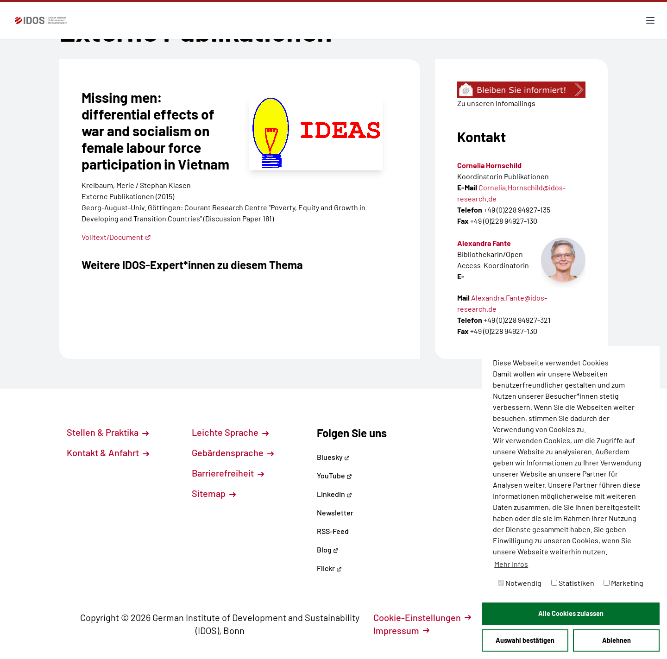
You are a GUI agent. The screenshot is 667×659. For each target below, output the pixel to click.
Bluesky (333, 456)
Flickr (329, 568)
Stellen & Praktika (108, 432)
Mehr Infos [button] (511, 563)
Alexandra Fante (484, 242)
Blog (328, 549)
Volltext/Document (116, 236)
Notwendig (519, 582)
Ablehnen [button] (616, 640)
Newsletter (335, 512)
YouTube (334, 475)
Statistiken (572, 582)
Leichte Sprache (230, 432)
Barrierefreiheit (228, 472)
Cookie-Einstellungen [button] (422, 617)
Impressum (401, 630)
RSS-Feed (333, 531)
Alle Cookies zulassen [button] (571, 613)
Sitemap (214, 493)
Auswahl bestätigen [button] (525, 640)
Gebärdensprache (233, 452)
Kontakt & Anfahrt (108, 452)
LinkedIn (334, 494)
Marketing (623, 582)
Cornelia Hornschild (489, 165)
